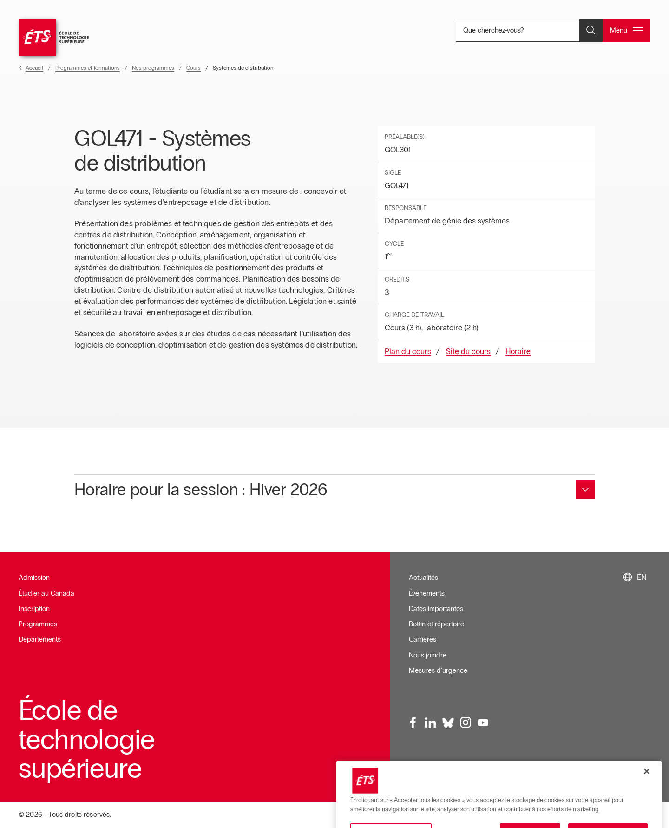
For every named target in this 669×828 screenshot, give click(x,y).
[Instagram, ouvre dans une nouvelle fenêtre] (465, 722)
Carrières (422, 639)
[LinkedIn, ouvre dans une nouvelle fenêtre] (430, 722)
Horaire (518, 351)
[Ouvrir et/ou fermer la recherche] (591, 30)
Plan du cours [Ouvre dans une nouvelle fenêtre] (408, 351)
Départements (40, 639)
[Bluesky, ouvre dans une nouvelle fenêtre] (448, 722)
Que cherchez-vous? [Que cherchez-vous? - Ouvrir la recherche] (524, 30)
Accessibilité (535, 775)
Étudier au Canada (46, 593)
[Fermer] (646, 804)
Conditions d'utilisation (475, 775)
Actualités (423, 577)
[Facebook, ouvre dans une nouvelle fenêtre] (413, 722)
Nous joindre (427, 655)
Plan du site (578, 775)
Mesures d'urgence (438, 670)
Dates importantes (436, 609)
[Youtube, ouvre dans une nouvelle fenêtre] (483, 722)
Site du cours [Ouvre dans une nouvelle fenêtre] (468, 351)
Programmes (38, 624)
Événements (427, 593)
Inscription (34, 609)
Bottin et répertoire (436, 624)
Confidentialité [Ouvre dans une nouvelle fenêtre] (624, 775)
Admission (34, 577)
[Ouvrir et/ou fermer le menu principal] (626, 30)
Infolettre (422, 775)
